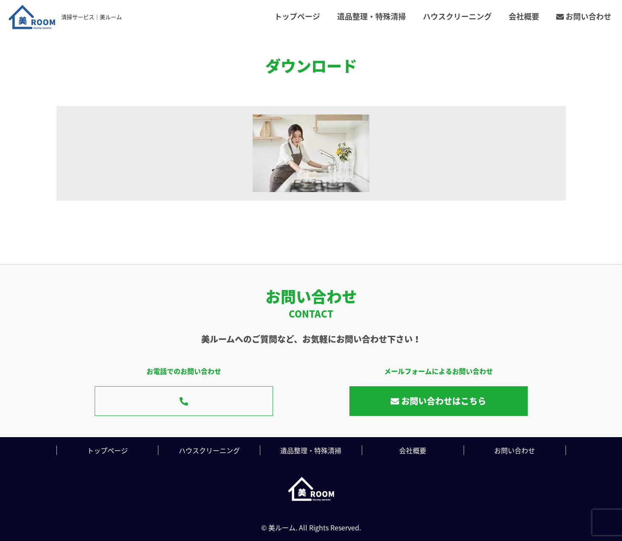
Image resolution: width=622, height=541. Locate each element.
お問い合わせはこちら (438, 401)
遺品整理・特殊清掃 (371, 16)
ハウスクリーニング (457, 16)
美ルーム (282, 527)
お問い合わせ (583, 16)
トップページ (297, 16)
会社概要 (524, 16)
